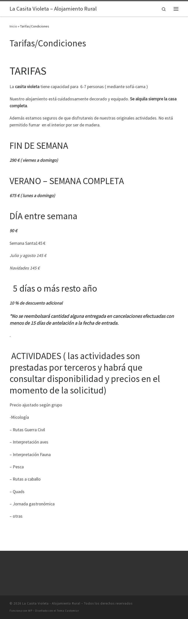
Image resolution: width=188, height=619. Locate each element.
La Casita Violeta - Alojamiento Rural (51, 603)
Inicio (13, 26)
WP (30, 610)
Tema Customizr (68, 610)
